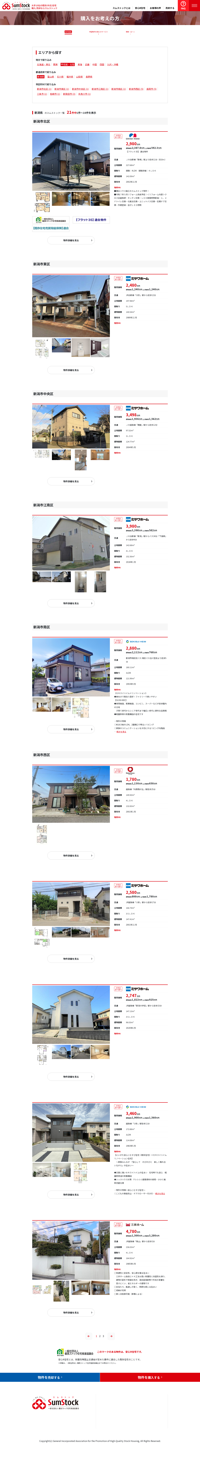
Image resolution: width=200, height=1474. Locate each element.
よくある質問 (130, 1444)
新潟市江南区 (100, 89)
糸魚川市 (84, 94)
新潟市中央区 (80, 89)
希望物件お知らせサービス (98, 32)
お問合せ (148, 1419)
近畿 (87, 64)
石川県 (60, 77)
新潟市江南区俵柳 (47, 516)
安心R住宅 (140, 8)
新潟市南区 (118, 89)
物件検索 (67, 32)
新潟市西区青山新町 (49, 1227)
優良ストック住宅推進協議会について (154, 1429)
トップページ (105, 1419)
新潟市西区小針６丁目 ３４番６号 (61, 1108)
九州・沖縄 (112, 64)
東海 (80, 64)
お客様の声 (155, 8)
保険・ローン (131, 32)
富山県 (50, 77)
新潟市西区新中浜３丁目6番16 (59, 768)
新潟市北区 (44, 89)
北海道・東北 (43, 64)
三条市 (42, 94)
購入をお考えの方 (108, 1436)
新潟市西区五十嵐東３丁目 (55, 990)
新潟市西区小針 (45, 885)
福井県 (70, 77)
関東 (55, 64)
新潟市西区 (136, 89)
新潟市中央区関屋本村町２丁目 (59, 403)
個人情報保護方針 (153, 1440)
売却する (170, 8)
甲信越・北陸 (67, 64)
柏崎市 (55, 94)
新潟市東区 (61, 89)
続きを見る (121, 737)
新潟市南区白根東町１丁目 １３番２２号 (67, 639)
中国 (94, 64)
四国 (102, 64)
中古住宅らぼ (130, 1436)
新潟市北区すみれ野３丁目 (55, 129)
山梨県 (79, 77)
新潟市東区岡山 (45, 272)
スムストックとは (121, 8)
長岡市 (151, 89)
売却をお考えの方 (108, 1427)
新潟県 (40, 77)
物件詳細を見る (71, 242)
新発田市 (69, 94)
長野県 (89, 77)
